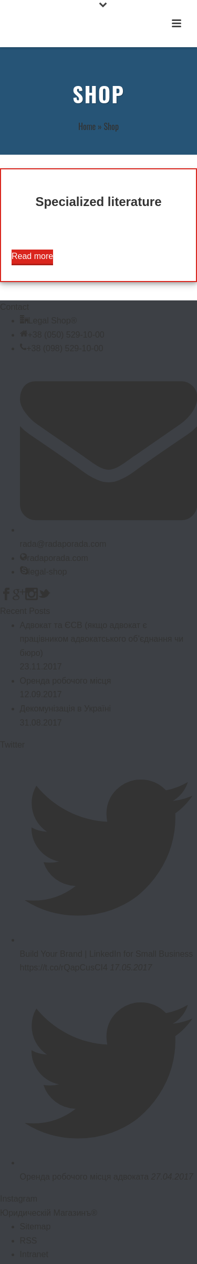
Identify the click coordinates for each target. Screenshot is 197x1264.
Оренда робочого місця (65, 680)
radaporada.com (57, 558)
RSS (28, 1240)
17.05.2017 (131, 967)
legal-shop (47, 571)
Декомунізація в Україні (65, 708)
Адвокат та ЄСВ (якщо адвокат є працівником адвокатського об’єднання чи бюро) (102, 639)
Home (87, 126)
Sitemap (35, 1226)
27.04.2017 (172, 1176)
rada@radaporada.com (63, 543)
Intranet (34, 1254)
